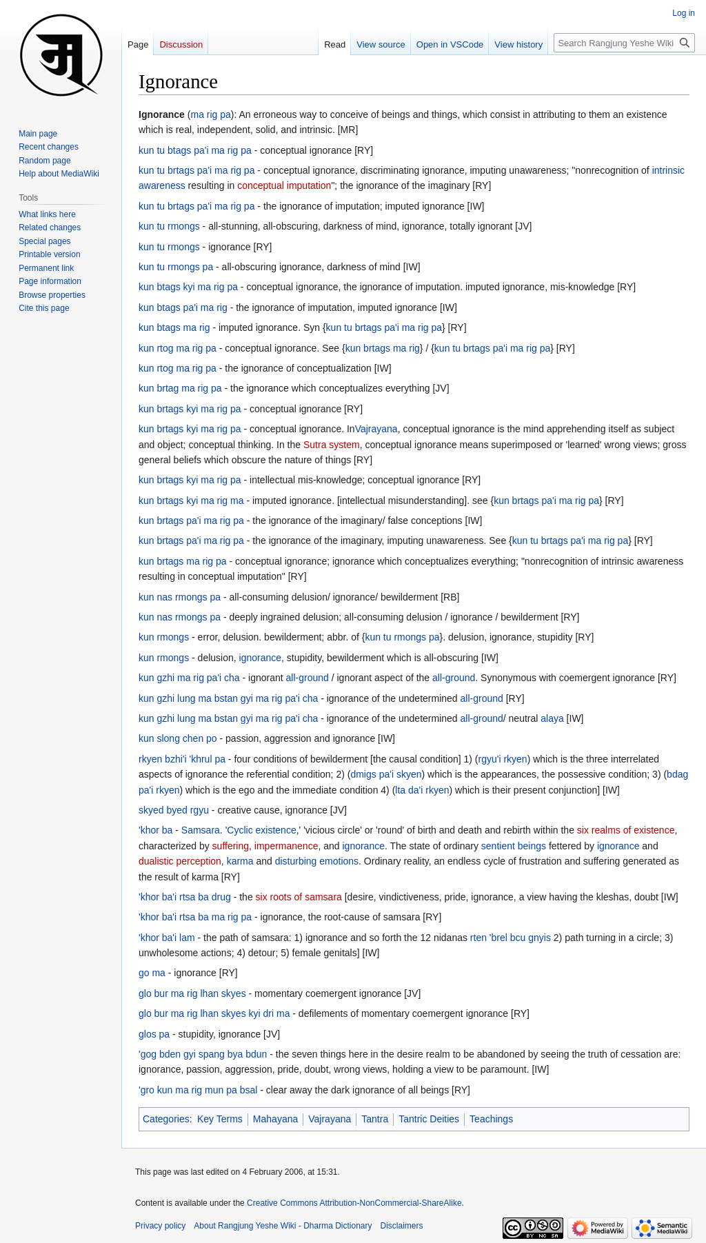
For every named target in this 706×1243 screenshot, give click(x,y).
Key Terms (220, 1118)
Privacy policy (160, 1226)
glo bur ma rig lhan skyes (192, 993)
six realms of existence (626, 830)
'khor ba (155, 830)
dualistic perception (180, 861)
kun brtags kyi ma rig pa (190, 408)
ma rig (406, 348)
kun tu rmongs (169, 226)
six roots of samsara (299, 896)
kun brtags (367, 348)
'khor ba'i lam (167, 937)
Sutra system (331, 444)
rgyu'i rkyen (502, 759)
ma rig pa (210, 114)
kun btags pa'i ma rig (183, 307)
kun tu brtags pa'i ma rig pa (196, 170)
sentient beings (513, 845)
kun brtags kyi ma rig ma (191, 500)
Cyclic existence (261, 830)
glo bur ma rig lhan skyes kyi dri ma (214, 1013)
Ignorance (162, 114)
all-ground (307, 677)
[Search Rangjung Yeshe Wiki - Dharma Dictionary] (624, 42)
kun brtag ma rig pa (180, 388)
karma (240, 861)
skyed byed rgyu (174, 810)
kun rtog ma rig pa (177, 348)
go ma (152, 972)
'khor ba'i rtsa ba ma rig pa (195, 916)
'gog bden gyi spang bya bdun (203, 1054)
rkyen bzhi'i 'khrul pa (182, 759)
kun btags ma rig (174, 327)
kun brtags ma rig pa (183, 561)
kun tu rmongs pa (176, 266)
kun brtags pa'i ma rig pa (546, 500)
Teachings (491, 1118)
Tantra (374, 1118)
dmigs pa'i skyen (385, 774)
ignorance (260, 657)
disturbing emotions (317, 861)
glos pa (154, 1034)
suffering (230, 845)
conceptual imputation (284, 185)
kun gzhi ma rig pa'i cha (189, 677)
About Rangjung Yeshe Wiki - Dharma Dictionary (283, 1226)
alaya (552, 718)
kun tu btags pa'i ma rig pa (195, 150)
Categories (166, 1118)
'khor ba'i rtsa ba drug (185, 896)
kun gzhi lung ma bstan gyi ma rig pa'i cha (228, 698)
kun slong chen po (178, 738)
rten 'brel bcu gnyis (510, 937)
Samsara (200, 830)
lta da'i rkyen (422, 790)
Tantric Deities (429, 1118)
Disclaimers (402, 1226)
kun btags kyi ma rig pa (188, 286)
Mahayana (275, 1118)
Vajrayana (376, 428)
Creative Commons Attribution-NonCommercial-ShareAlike (354, 1203)
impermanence (286, 845)
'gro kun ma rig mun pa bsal (198, 1089)
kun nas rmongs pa (180, 597)
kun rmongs (164, 637)
